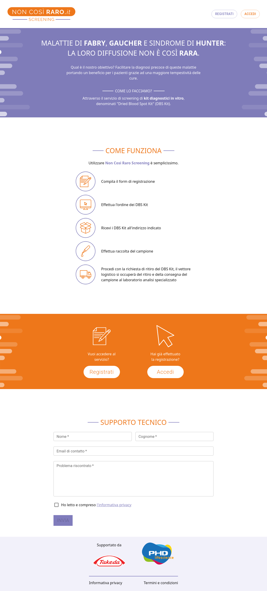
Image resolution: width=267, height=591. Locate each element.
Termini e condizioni (161, 582)
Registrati (224, 14)
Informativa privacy (105, 582)
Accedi (250, 14)
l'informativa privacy (114, 504)
